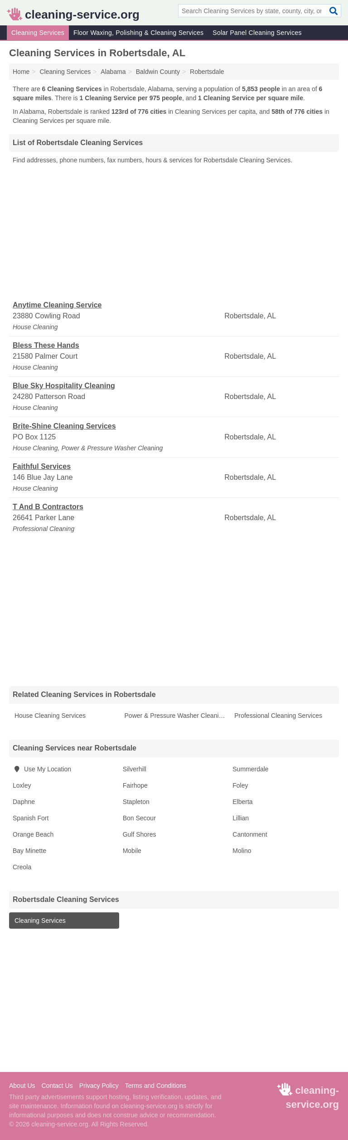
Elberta (242, 801)
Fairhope (135, 785)
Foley (240, 785)
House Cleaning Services (49, 715)
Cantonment (249, 834)
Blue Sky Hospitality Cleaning (64, 386)
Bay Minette (29, 850)
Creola (22, 867)
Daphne (24, 801)
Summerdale (250, 769)
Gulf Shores (139, 834)
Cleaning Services (37, 32)
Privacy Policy (99, 1085)
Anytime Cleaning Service (57, 305)
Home (21, 71)
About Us (22, 1085)
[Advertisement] (174, 232)
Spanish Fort (30, 818)
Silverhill (134, 769)
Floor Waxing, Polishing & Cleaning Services (138, 32)
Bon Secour (139, 818)
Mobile (132, 850)
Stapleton (136, 801)
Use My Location (42, 769)
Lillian (240, 818)
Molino (241, 850)
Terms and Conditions (155, 1085)
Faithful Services (42, 466)
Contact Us (56, 1085)
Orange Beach (33, 834)
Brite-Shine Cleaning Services (64, 426)
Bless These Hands (46, 345)
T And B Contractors (48, 507)
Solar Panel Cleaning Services (257, 32)
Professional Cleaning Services (277, 715)
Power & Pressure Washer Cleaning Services (176, 715)
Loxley (22, 785)
